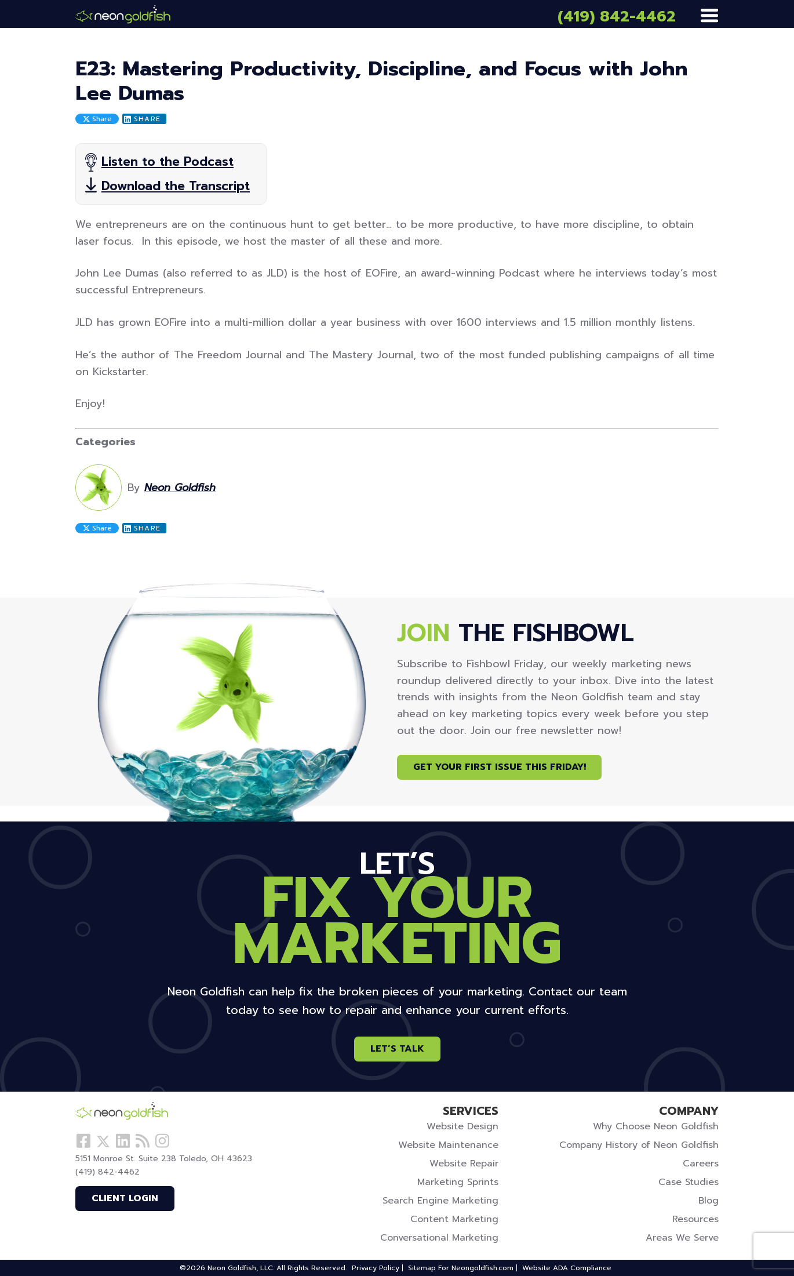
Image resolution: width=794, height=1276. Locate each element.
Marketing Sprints (457, 1182)
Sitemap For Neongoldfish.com (460, 1267)
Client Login (125, 1198)
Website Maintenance (448, 1145)
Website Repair (463, 1163)
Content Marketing (454, 1219)
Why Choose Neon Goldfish (656, 1126)
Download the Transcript (175, 186)
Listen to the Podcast (167, 161)
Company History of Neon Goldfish (639, 1145)
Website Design (462, 1126)
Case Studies (688, 1182)
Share (97, 119)
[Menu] (709, 16)
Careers (701, 1163)
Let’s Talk (397, 1049)
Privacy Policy (375, 1267)
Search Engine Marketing (440, 1201)
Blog (708, 1201)
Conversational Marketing (439, 1238)
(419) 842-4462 (617, 16)
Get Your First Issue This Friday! (499, 767)
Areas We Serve (682, 1238)
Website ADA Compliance (566, 1267)
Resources (695, 1219)
